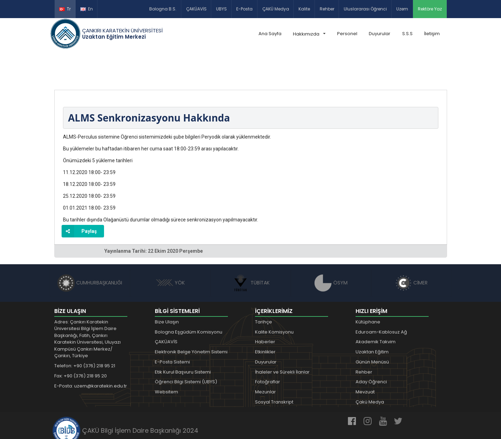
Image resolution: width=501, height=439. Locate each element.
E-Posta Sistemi (172, 329)
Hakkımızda (309, 34)
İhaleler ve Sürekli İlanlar (282, 339)
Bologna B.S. (162, 9)
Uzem (402, 9)
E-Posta (244, 9)
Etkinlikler (265, 319)
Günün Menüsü (372, 329)
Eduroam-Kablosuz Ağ (381, 299)
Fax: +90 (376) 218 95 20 (80, 343)
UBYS (221, 9)
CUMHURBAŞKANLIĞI (89, 250)
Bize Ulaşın (167, 289)
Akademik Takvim (376, 309)
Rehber (327, 9)
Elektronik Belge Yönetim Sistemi (191, 319)
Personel (347, 33)
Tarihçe (263, 289)
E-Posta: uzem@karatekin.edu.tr (90, 353)
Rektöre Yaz (430, 9)
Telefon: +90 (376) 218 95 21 (84, 333)
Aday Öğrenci (371, 349)
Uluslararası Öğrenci (365, 9)
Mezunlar (265, 359)
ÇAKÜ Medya (275, 9)
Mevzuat (365, 359)
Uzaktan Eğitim (372, 319)
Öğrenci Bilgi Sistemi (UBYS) (186, 349)
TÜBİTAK (251, 250)
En (86, 9)
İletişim (432, 33)
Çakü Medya (370, 369)
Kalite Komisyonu (274, 299)
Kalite (304, 9)
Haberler (265, 309)
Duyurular (379, 33)
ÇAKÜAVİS (196, 9)
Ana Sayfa (270, 33)
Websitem (166, 359)
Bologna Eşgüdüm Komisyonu (188, 299)
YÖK (170, 250)
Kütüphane (368, 289)
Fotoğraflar (267, 349)
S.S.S (407, 33)
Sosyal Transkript (274, 369)
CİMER (411, 250)
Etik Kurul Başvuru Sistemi (183, 339)
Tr (65, 9)
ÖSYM (331, 250)
